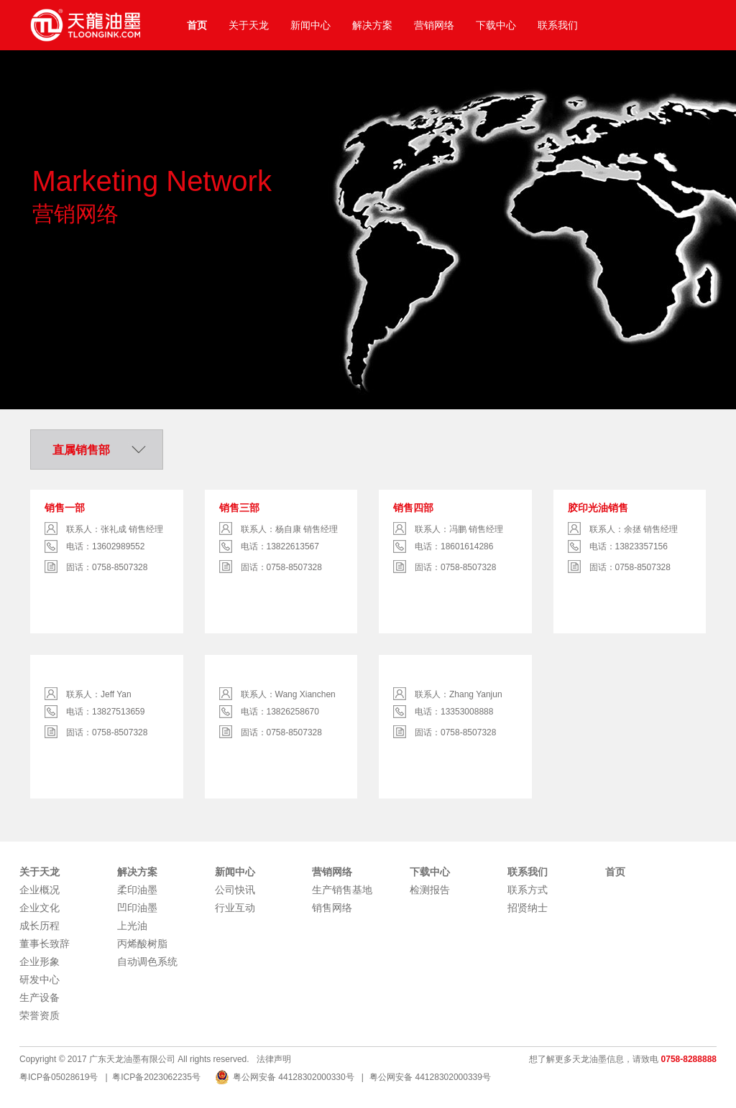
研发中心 (39, 979)
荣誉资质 (39, 1015)
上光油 (132, 925)
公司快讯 (235, 889)
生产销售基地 (342, 889)
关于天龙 (249, 25)
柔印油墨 (137, 889)
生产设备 (39, 997)
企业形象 (39, 961)
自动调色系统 (147, 961)
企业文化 (39, 907)
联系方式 (527, 889)
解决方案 (372, 25)
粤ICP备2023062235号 (156, 1077)
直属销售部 (81, 450)
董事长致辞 (44, 943)
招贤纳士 (527, 907)
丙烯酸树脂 (142, 943)
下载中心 (496, 25)
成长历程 (39, 925)
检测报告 (430, 889)
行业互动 (235, 907)
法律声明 (274, 1059)
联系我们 (558, 25)
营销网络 (434, 25)
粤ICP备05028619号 (58, 1077)
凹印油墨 (137, 907)
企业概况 (39, 889)
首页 (197, 25)
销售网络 (332, 907)
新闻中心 (310, 25)
